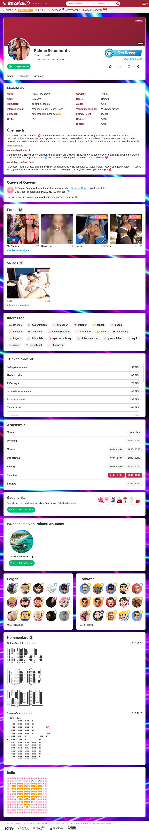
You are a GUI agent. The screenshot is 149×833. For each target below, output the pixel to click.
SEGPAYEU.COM (79, 823)
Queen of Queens (80, 188)
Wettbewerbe (73, 10)
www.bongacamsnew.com (39, 823)
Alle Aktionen (56, 10)
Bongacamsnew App (93, 10)
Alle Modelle (9, 10)
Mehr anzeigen (15, 145)
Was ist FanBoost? (133, 59)
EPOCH (67, 823)
